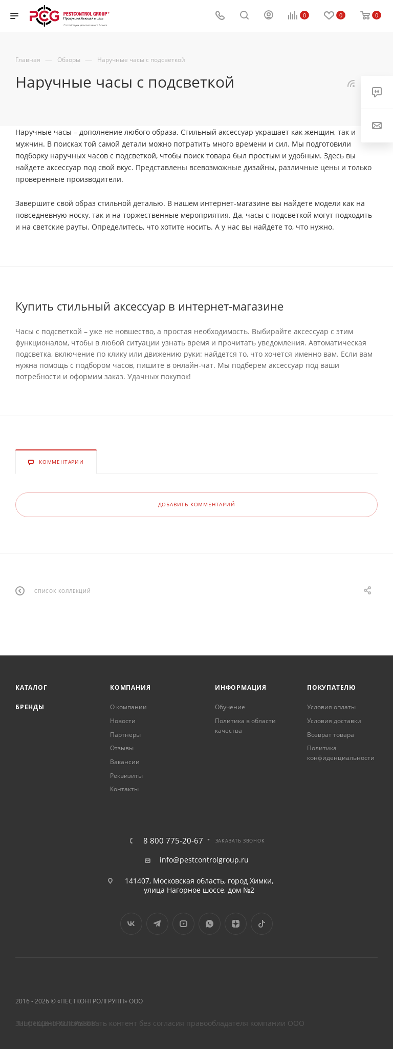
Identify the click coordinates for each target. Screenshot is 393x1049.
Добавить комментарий (196, 504)
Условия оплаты (331, 707)
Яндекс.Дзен (236, 924)
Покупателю (331, 687)
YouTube (183, 924)
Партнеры (125, 734)
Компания (130, 687)
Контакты (124, 789)
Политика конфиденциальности (341, 753)
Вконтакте (131, 924)
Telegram (157, 924)
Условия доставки (334, 720)
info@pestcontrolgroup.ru (204, 860)
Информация (241, 687)
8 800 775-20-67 (173, 841)
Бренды (30, 707)
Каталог (31, 687)
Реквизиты (126, 775)
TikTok (262, 924)
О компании (128, 707)
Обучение (230, 707)
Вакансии (125, 761)
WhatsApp (210, 924)
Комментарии (56, 461)
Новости (123, 720)
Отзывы (122, 748)
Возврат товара (330, 734)
